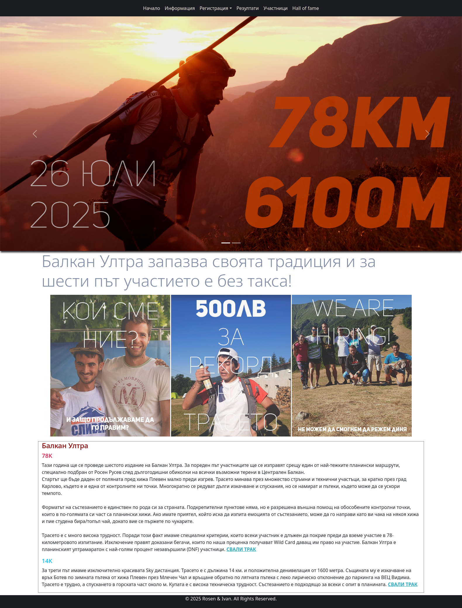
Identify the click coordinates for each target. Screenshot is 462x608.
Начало (151, 8)
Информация (180, 8)
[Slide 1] (225, 243)
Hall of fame (305, 8)
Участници (275, 8)
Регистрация (213, 8)
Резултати (248, 8)
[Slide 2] (236, 243)
